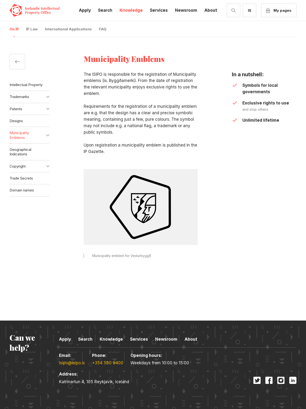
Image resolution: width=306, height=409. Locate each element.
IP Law (32, 29)
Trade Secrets (21, 178)
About (210, 10)
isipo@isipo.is (72, 362)
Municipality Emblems (19, 135)
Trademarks (19, 96)
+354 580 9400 (107, 362)
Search (105, 10)
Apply (85, 10)
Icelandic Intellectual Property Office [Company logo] (38, 10)
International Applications (68, 29)
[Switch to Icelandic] (249, 10)
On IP (14, 29)
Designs (16, 121)
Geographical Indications (20, 151)
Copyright (18, 166)
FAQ (102, 29)
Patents (16, 109)
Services (159, 10)
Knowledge (131, 10)
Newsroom (186, 10)
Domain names (22, 190)
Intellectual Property (26, 84)
